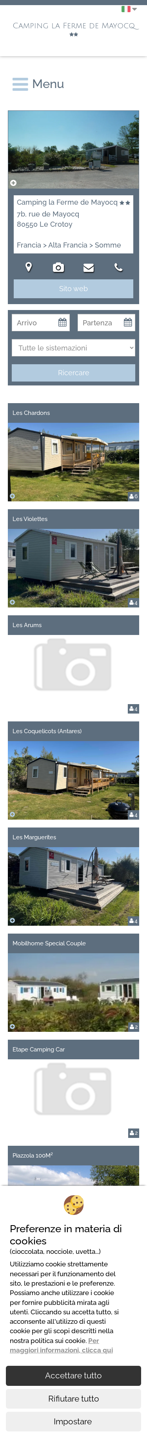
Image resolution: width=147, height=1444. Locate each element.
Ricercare (73, 373)
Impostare (74, 1421)
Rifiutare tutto (73, 1399)
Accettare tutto (73, 1375)
